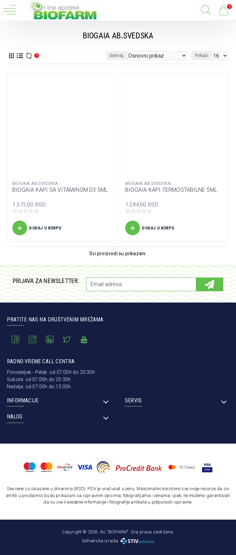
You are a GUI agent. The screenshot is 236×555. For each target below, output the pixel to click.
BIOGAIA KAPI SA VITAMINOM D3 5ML (60, 190)
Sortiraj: (117, 55)
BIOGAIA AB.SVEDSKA (35, 183)
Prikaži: (202, 55)
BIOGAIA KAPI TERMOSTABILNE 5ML (171, 190)
